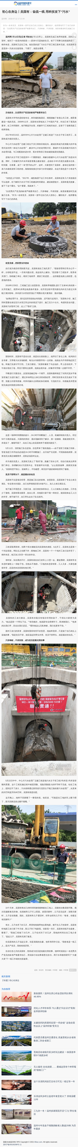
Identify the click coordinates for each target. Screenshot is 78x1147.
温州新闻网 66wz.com (20, 964)
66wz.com (38, 1142)
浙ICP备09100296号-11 (12, 1144)
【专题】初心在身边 (10, 980)
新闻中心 (73, 970)
